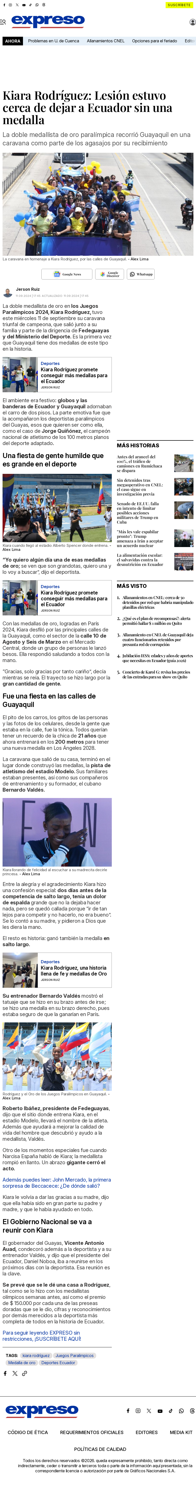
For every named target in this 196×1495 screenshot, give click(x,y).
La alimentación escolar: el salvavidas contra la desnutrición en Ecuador (140, 559)
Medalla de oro (21, 1362)
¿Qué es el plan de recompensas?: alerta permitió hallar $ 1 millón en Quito (156, 621)
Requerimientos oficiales (92, 1432)
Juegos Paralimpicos (75, 1355)
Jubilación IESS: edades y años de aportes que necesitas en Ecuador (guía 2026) (157, 658)
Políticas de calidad (100, 1449)
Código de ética (28, 1432)
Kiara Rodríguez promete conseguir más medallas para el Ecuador (74, 375)
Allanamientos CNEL (106, 40)
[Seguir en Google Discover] (109, 274)
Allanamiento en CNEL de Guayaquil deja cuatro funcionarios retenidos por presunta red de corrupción (157, 639)
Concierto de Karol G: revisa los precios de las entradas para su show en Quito (156, 674)
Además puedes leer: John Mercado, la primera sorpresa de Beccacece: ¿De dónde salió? (57, 1183)
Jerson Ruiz (28, 289)
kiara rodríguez (36, 1355)
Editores (147, 1432)
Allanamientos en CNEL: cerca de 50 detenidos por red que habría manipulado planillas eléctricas (157, 602)
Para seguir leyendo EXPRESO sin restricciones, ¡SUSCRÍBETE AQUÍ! (42, 1336)
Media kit (181, 1432)
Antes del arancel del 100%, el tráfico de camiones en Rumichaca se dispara (139, 463)
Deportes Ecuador (58, 1362)
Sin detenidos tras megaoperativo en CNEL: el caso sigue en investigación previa (140, 487)
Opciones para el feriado (154, 40)
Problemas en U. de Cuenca (53, 40)
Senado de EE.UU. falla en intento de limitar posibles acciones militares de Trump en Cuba (138, 513)
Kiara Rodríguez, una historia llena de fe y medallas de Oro (74, 971)
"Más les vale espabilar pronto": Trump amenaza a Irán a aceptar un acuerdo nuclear (140, 538)
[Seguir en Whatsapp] (141, 274)
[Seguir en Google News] (66, 274)
